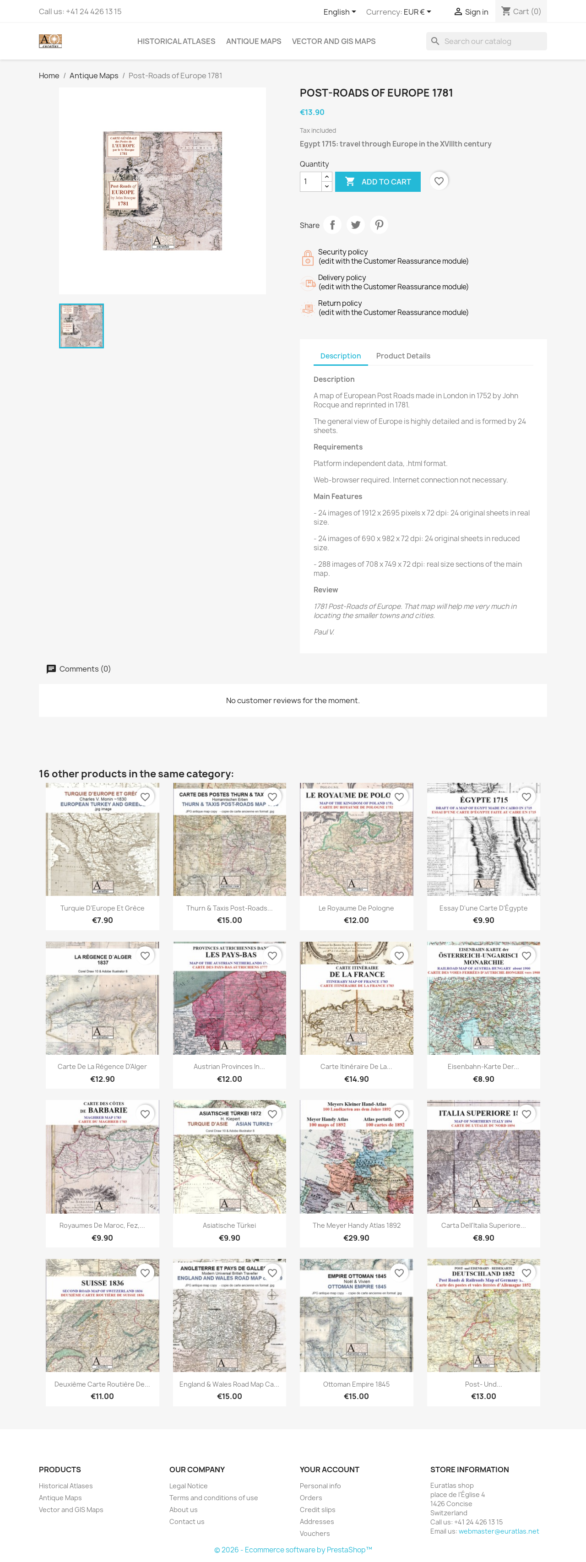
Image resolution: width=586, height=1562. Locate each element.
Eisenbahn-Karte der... (483, 1066)
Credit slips (318, 1509)
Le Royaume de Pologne (356, 908)
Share (332, 225)
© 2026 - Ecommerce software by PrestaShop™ (293, 1550)
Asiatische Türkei (229, 1225)
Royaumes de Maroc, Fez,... (102, 1225)
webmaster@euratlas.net (499, 1531)
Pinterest (379, 225)
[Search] (486, 41)
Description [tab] (340, 356)
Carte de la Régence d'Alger (102, 1066)
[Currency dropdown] (419, 12)
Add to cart (378, 182)
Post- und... (483, 1384)
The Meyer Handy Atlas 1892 (357, 1225)
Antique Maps (254, 41)
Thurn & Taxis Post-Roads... (229, 908)
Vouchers (315, 1533)
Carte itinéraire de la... (356, 1066)
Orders (311, 1497)
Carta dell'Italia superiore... (483, 1225)
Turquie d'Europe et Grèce (102, 908)
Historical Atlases (176, 41)
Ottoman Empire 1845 (356, 1384)
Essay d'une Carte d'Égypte (484, 908)
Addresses (317, 1521)
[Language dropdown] (341, 12)
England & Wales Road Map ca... (229, 1384)
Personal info (320, 1485)
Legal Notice (188, 1485)
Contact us (187, 1521)
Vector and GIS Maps (334, 41)
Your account (329, 1469)
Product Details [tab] (403, 356)
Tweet (356, 225)
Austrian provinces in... (229, 1066)
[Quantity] (311, 182)
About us (183, 1509)
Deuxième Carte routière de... (102, 1384)
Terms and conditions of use (213, 1497)
